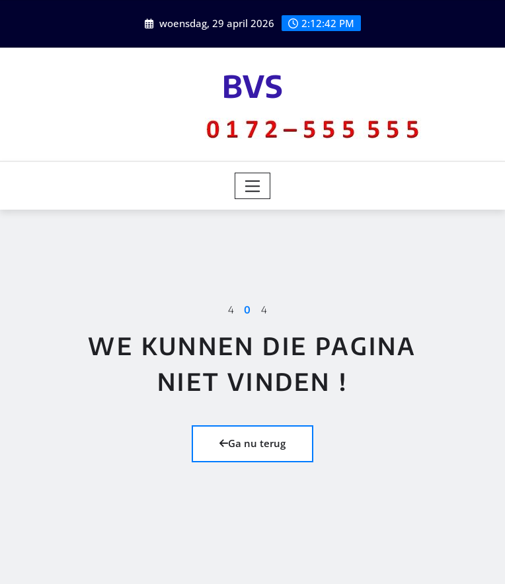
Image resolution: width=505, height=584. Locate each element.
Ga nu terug (252, 443)
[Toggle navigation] (253, 186)
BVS (253, 85)
